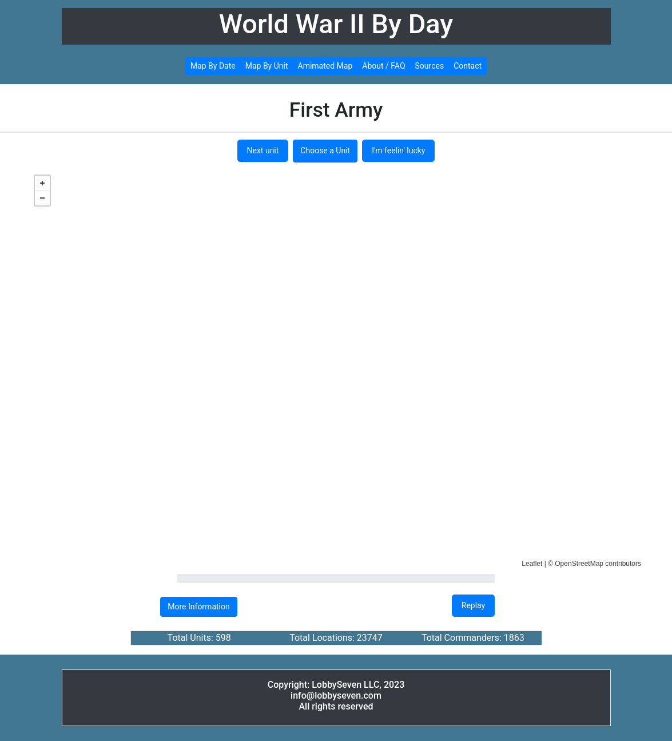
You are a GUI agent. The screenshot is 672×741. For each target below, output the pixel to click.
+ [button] (42, 183)
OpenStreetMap (579, 564)
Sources (429, 65)
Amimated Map (325, 65)
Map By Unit (266, 65)
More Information (198, 606)
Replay (473, 605)
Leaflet (532, 564)
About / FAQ (383, 65)
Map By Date (213, 65)
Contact (468, 65)
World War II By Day (336, 23)
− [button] (42, 198)
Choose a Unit (325, 150)
